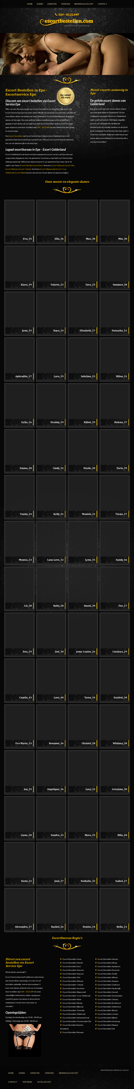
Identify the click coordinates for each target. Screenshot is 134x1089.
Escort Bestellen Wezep (72, 1003)
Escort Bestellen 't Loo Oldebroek (76, 996)
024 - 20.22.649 (43, 127)
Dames (40, 4)
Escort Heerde (26, 165)
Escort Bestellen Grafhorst (109, 985)
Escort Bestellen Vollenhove (109, 1007)
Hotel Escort (44, 1082)
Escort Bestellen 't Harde (73, 985)
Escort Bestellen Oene (72, 959)
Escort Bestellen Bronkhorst (109, 1003)
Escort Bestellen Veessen (73, 970)
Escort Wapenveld (47, 169)
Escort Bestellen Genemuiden (110, 996)
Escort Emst (38, 165)
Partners (27, 1082)
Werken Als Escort (83, 4)
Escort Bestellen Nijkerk (107, 1018)
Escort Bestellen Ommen (108, 999)
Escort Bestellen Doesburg (109, 1021)
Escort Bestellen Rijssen (108, 1010)
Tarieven (65, 4)
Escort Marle (20, 173)
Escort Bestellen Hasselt (108, 992)
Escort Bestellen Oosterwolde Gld (77, 1021)
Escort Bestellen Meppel (108, 1025)
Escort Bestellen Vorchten (73, 988)
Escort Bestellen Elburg (107, 963)
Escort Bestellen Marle (72, 999)
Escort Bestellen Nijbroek (73, 1007)
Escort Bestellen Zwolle (107, 974)
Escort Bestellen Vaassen (73, 974)
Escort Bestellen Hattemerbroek (76, 1018)
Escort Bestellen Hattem (108, 959)
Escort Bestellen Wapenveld (74, 992)
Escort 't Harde (25, 169)
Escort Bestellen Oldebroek (74, 1014)
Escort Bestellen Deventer (109, 970)
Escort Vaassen (57, 165)
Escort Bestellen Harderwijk (109, 988)
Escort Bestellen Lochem (108, 1014)
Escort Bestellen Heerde (73, 963)
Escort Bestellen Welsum (73, 981)
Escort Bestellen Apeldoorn (109, 966)
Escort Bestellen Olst (71, 977)
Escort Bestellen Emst (72, 966)
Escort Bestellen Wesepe (73, 1032)
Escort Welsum (11, 169)
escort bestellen (16, 136)
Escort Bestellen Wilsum (108, 977)
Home (30, 4)
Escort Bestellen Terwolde (74, 1010)
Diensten (52, 4)
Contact (102, 4)
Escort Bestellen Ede (106, 1029)
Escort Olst (69, 165)
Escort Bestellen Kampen (108, 981)
